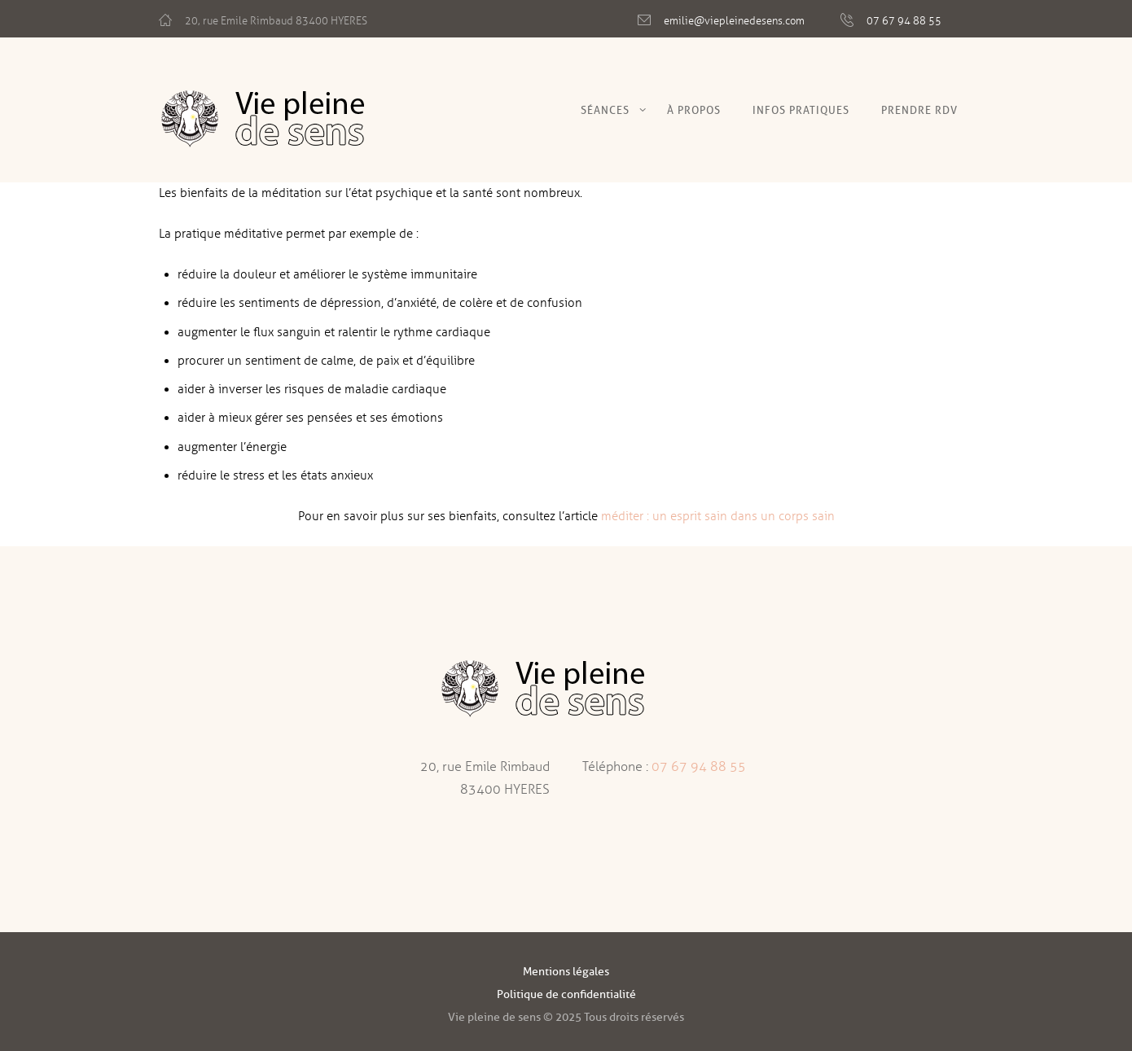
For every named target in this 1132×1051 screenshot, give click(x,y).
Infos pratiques (800, 109)
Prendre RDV (919, 109)
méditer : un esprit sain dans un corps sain (718, 516)
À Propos (694, 109)
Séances (605, 109)
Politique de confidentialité (566, 994)
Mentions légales (566, 972)
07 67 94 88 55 (904, 21)
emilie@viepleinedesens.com (734, 21)
